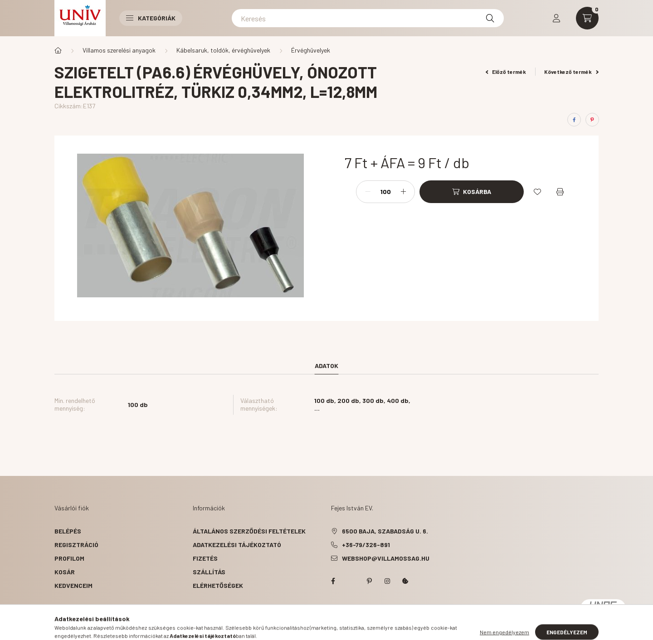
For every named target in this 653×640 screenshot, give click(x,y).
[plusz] (403, 192)
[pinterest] (592, 119)
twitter (351, 581)
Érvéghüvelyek (310, 50)
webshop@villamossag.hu (385, 558)
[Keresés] (368, 18)
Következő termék (571, 71)
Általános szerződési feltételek (249, 531)
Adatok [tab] (326, 365)
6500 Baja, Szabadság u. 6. (385, 531)
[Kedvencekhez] (537, 192)
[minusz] (368, 192)
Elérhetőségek (218, 585)
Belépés (67, 531)
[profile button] (556, 18)
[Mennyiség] (385, 192)
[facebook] (574, 119)
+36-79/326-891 (366, 544)
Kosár (64, 572)
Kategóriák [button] (150, 18)
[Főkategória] (58, 50)
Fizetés (205, 558)
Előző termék (506, 71)
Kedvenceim (73, 585)
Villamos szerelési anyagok (119, 50)
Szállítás (209, 572)
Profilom (69, 558)
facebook (333, 581)
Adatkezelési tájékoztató (237, 544)
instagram (387, 581)
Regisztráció (76, 544)
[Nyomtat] (560, 192)
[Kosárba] (471, 191)
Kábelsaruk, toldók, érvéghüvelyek (223, 50)
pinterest (369, 581)
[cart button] (587, 18)
